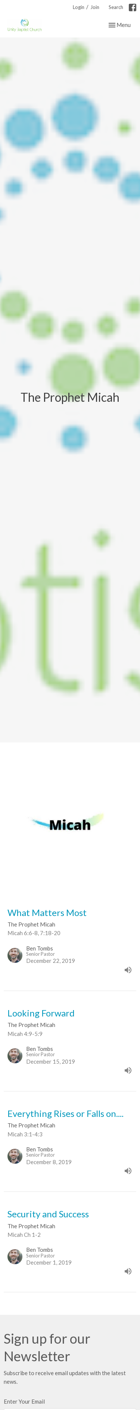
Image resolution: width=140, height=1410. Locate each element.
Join (94, 7)
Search (116, 7)
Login (78, 7)
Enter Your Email (24, 1401)
